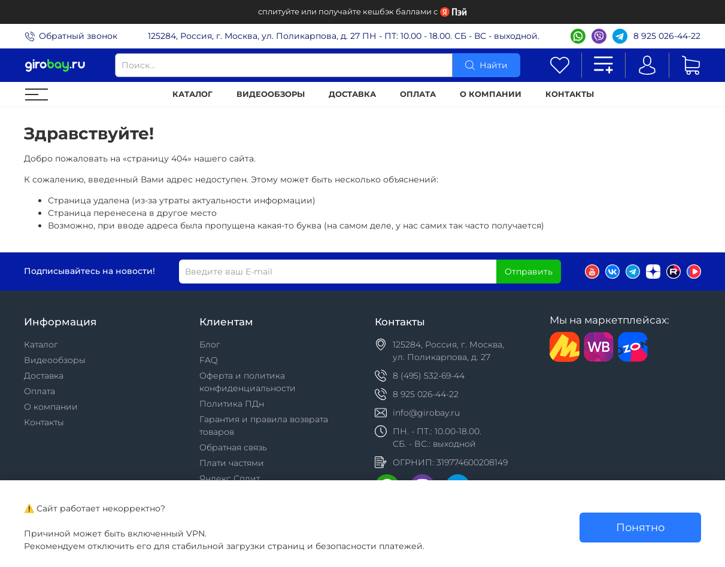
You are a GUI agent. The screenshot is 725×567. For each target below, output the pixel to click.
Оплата (418, 94)
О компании (490, 94)
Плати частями (231, 463)
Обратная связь (233, 447)
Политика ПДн (231, 403)
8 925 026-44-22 (666, 36)
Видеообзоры (270, 94)
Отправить (529, 271)
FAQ (208, 360)
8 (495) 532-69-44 (429, 375)
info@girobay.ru (426, 412)
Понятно (640, 527)
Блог (209, 344)
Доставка (352, 94)
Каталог (192, 94)
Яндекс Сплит (229, 478)
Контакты (569, 94)
